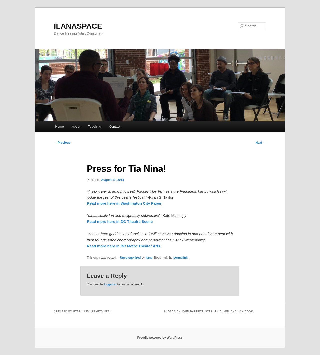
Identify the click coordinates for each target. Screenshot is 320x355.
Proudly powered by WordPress (159, 337)
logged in (110, 284)
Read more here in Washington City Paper (124, 203)
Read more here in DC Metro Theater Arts (123, 246)
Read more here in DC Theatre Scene (120, 221)
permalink (181, 257)
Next (261, 142)
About (76, 126)
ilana (149, 257)
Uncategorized (130, 257)
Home (59, 126)
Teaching (94, 126)
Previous (62, 142)
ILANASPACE (78, 26)
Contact (114, 126)
